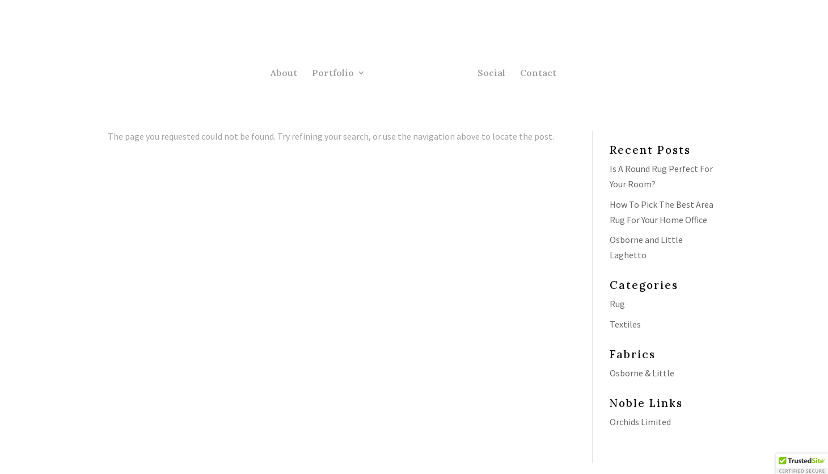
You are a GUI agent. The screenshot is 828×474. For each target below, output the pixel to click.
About (284, 73)
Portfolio (333, 73)
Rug (617, 303)
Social (491, 73)
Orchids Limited (640, 421)
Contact (538, 73)
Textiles (625, 324)
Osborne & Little (642, 373)
